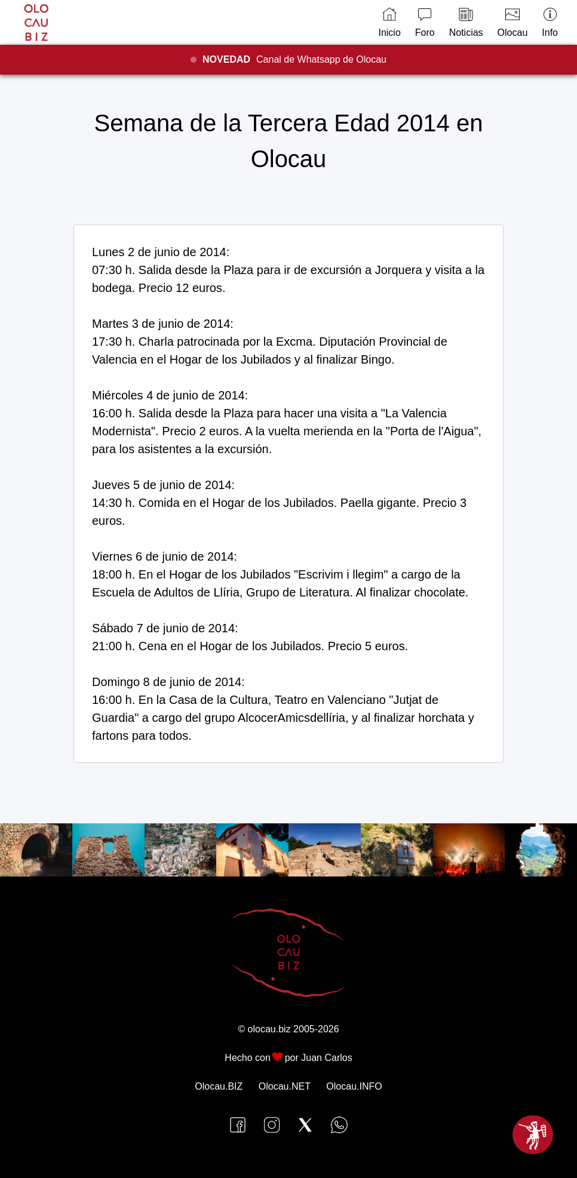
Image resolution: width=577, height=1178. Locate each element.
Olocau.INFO (354, 1086)
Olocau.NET (285, 1086)
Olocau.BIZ (219, 1086)
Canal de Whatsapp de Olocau (294, 59)
